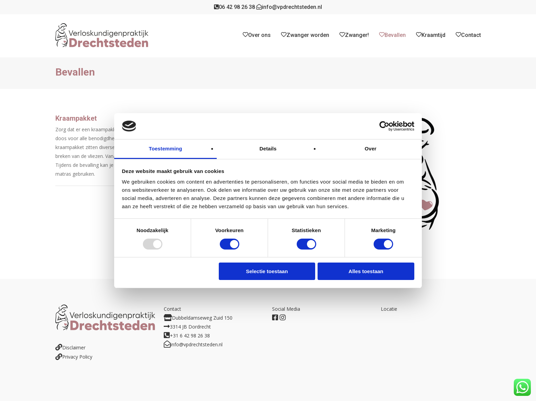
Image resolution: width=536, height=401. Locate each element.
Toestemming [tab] (165, 148)
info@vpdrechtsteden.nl (289, 7)
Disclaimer (73, 347)
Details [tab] (268, 148)
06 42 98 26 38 (234, 7)
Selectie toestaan (267, 271)
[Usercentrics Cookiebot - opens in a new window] (384, 126)
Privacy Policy (77, 356)
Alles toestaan (366, 271)
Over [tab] (371, 148)
